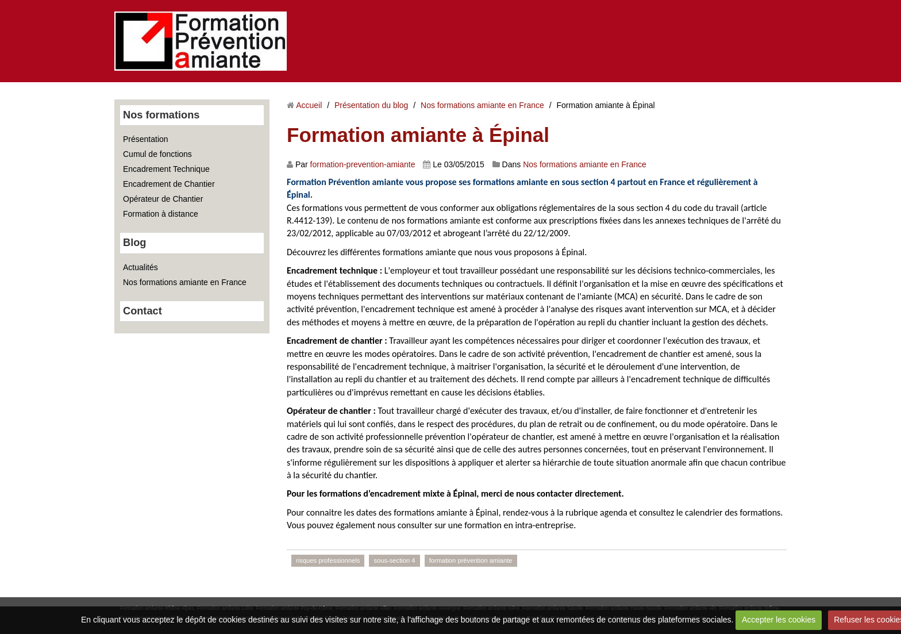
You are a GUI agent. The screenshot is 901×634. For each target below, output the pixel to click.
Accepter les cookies (778, 619)
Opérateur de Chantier (163, 198)
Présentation (145, 139)
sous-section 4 (394, 560)
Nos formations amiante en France (185, 282)
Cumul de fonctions (157, 154)
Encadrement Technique (166, 169)
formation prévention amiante (471, 560)
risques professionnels (328, 560)
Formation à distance (160, 213)
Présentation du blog (371, 105)
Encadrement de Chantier (169, 184)
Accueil (309, 105)
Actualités (140, 267)
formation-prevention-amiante (362, 164)
